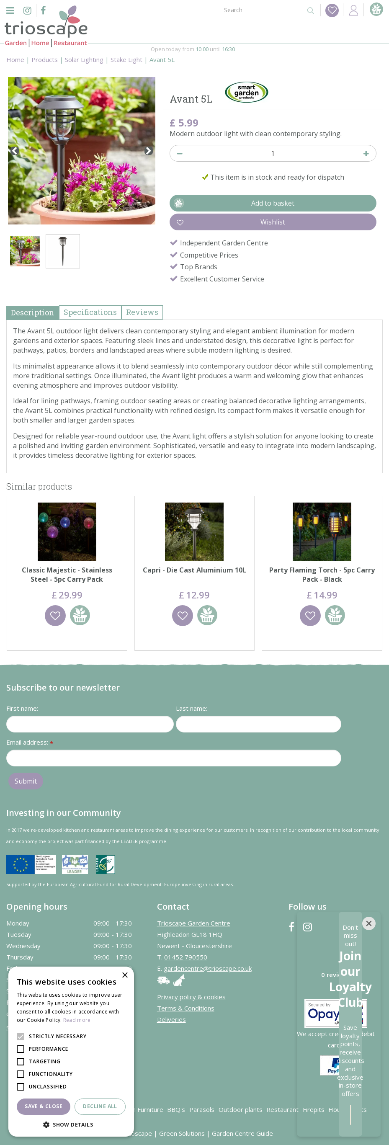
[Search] (260, 9)
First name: (22, 708)
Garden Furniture (138, 1109)
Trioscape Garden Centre (193, 922)
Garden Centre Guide (242, 1133)
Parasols (201, 1109)
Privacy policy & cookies (191, 996)
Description (32, 312)
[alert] (71, 1052)
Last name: (191, 708)
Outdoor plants (241, 1109)
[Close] (369, 1020)
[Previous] (14, 151)
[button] (71, 1124)
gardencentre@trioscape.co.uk (208, 968)
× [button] (124, 975)
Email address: (29, 742)
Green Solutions (182, 1133)
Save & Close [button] (43, 1106)
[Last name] (258, 723)
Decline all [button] (100, 1106)
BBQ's (176, 1109)
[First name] (90, 723)
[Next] (148, 151)
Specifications (90, 312)
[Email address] (173, 757)
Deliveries (171, 1019)
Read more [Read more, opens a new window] (77, 1020)
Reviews (142, 312)
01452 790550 (185, 956)
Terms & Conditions (185, 1007)
